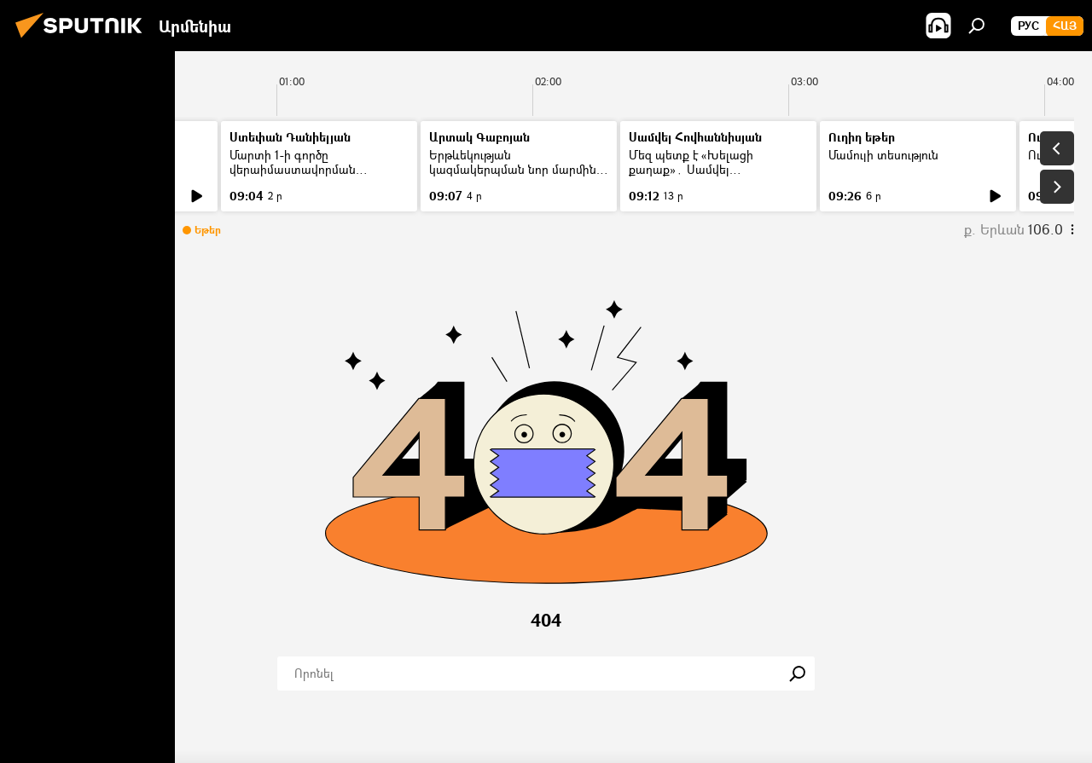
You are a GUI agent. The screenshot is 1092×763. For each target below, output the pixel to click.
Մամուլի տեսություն (883, 155)
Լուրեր (49, 155)
